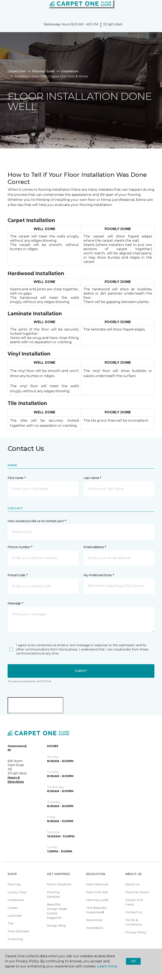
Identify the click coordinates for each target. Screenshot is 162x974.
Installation (69, 71)
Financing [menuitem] (15, 939)
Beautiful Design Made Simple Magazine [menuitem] (57, 911)
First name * (17, 477)
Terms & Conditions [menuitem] (133, 922)
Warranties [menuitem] (94, 920)
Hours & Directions (16, 780)
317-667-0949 (112, 24)
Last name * (92, 477)
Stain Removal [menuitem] (97, 884)
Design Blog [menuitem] (56, 925)
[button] (145, 8)
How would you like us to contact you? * (37, 521)
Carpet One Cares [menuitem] (134, 902)
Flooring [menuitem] (14, 884)
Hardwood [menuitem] (15, 900)
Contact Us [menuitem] (133, 912)
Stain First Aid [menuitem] (96, 892)
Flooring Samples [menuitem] (53, 894)
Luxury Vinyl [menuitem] (17, 892)
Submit (81, 671)
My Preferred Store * (99, 575)
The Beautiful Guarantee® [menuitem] (96, 910)
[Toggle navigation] (6, 8)
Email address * (95, 547)
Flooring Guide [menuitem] (97, 900)
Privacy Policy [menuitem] (136, 932)
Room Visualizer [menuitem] (59, 884)
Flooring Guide (43, 71)
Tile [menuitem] (10, 923)
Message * (15, 603)
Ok (133, 961)
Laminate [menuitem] (15, 916)
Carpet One (16, 71)
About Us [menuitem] (132, 884)
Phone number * (20, 547)
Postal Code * (17, 575)
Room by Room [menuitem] (137, 892)
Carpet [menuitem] (13, 908)
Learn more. (107, 966)
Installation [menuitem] (94, 928)
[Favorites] (151, 8)
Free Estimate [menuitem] (18, 931)
